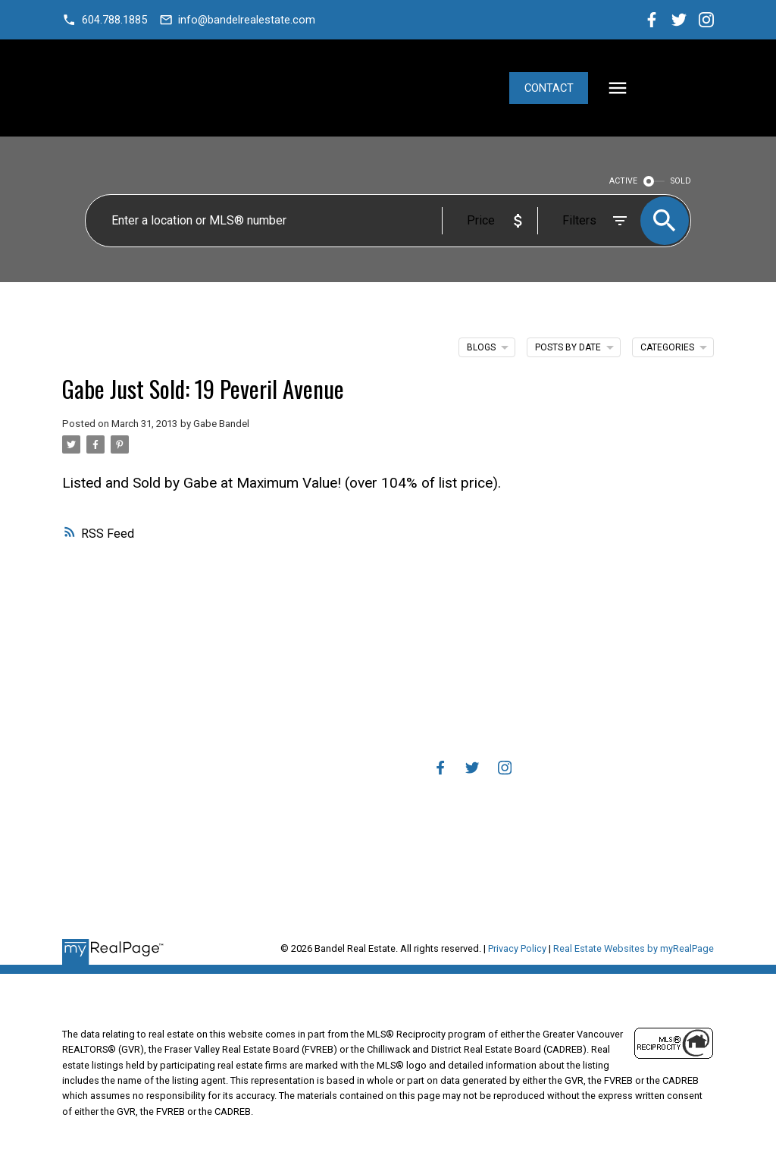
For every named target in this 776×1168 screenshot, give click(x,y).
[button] (104, 20)
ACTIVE (623, 181)
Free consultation (303, 854)
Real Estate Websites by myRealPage (633, 948)
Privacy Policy (517, 948)
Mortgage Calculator (303, 720)
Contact (634, 88)
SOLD (681, 181)
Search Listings (303, 740)
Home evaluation (303, 834)
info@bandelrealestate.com (248, 20)
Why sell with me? (303, 815)
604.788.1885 (114, 20)
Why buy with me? (303, 700)
